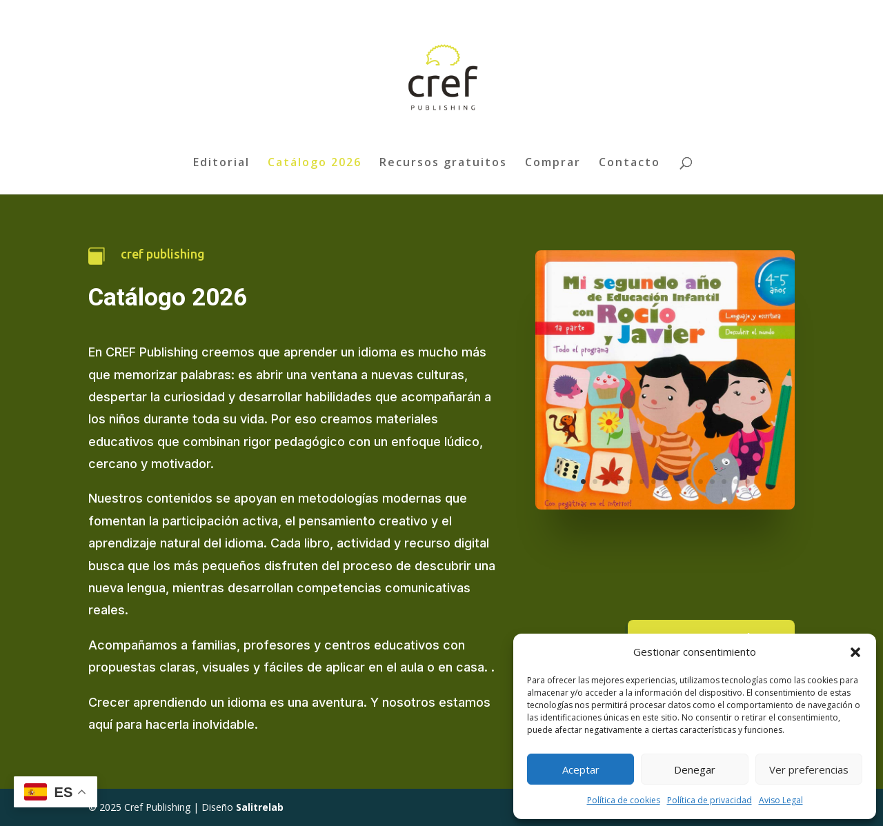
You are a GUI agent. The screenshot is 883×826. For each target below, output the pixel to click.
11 (700, 481)
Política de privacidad (709, 800)
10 (688, 481)
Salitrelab (260, 807)
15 (747, 481)
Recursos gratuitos (443, 163)
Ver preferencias (809, 769)
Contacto (629, 163)
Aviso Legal (781, 800)
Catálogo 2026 (314, 163)
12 (712, 481)
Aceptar (580, 769)
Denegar (694, 769)
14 (735, 481)
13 (724, 481)
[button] (855, 652)
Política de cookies (623, 800)
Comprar (553, 163)
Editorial (221, 163)
